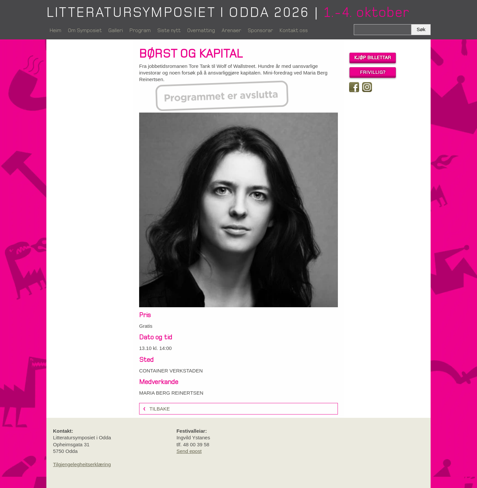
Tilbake (159, 409)
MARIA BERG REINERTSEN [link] (171, 393)
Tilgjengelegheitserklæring (82, 464)
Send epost (189, 451)
